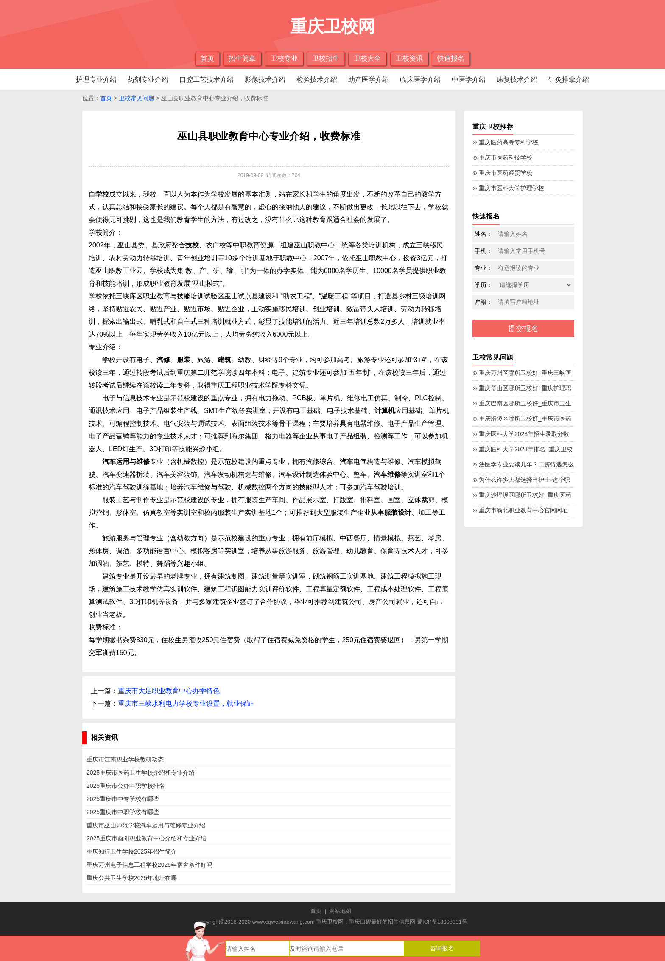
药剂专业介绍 (148, 79)
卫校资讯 (409, 58)
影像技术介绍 (265, 79)
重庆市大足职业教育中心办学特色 (169, 690)
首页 (207, 58)
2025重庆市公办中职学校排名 (126, 785)
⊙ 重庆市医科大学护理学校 (508, 188)
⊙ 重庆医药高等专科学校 (505, 142)
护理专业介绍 (96, 79)
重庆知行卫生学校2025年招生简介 (132, 851)
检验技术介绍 (316, 79)
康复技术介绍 (517, 79)
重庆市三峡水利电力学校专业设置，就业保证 (186, 703)
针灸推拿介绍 (568, 79)
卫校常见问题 (136, 98)
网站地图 (340, 911)
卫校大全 (367, 58)
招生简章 (242, 58)
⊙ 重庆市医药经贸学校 (502, 172)
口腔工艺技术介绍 (206, 79)
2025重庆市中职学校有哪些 (123, 812)
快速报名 (450, 58)
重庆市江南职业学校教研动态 (125, 759)
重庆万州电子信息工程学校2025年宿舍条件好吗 (149, 864)
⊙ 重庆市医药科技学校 (502, 157)
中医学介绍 (469, 79)
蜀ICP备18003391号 (442, 922)
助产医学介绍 (368, 79)
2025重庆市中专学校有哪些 (123, 798)
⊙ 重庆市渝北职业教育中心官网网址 (520, 510)
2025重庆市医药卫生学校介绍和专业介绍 (141, 772)
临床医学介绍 (420, 79)
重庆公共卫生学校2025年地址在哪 (132, 877)
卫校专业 (284, 58)
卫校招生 (325, 58)
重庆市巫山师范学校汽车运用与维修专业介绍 (146, 825)
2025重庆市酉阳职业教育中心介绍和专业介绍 (147, 838)
